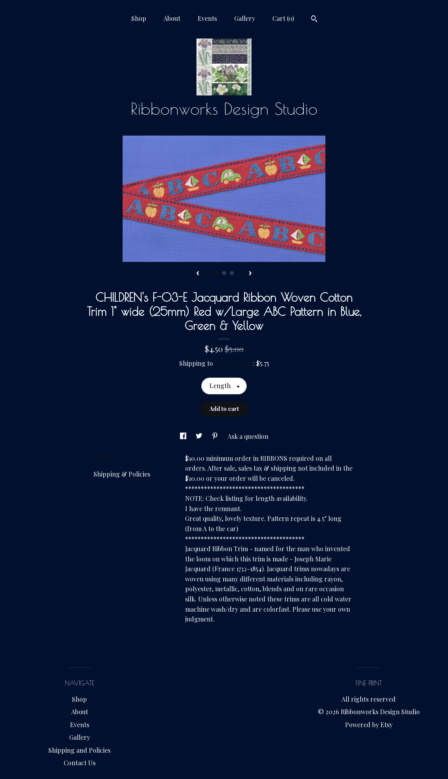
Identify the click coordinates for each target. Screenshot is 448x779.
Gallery (244, 18)
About (171, 18)
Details (106, 457)
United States (234, 363)
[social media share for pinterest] (216, 436)
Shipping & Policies (122, 474)
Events (207, 18)
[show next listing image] (250, 274)
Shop (138, 18)
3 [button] (232, 273)
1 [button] (216, 273)
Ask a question (248, 436)
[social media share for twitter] (200, 436)
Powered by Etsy (369, 724)
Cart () (283, 18)
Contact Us (79, 763)
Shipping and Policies (79, 750)
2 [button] (224, 273)
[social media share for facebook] (184, 436)
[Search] (314, 19)
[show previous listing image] (198, 274)
